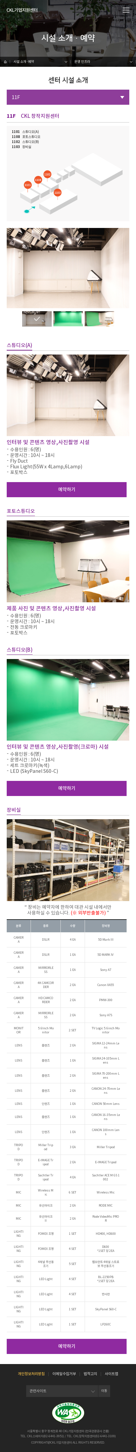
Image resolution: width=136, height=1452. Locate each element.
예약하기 (67, 489)
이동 (104, 1391)
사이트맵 (111, 1373)
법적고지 (90, 1373)
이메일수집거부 (64, 1373)
